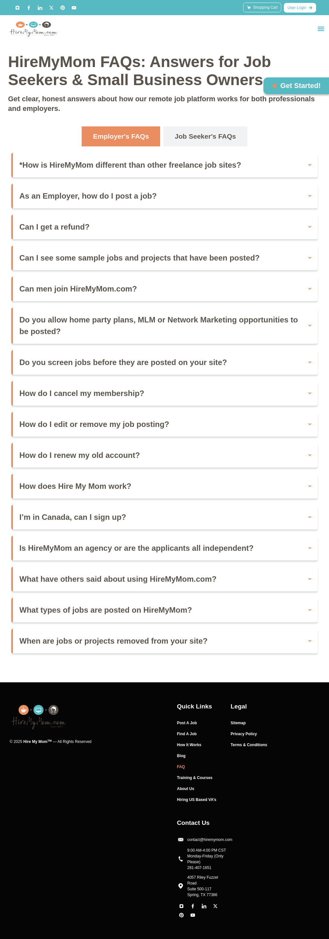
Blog (181, 756)
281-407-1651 (199, 867)
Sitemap (238, 723)
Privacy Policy (244, 734)
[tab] (121, 136)
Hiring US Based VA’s (196, 799)
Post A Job (187, 723)
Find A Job (187, 734)
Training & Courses (194, 778)
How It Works (189, 745)
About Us (185, 788)
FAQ (181, 767)
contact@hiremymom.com (209, 839)
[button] (320, 28)
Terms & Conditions (249, 745)
